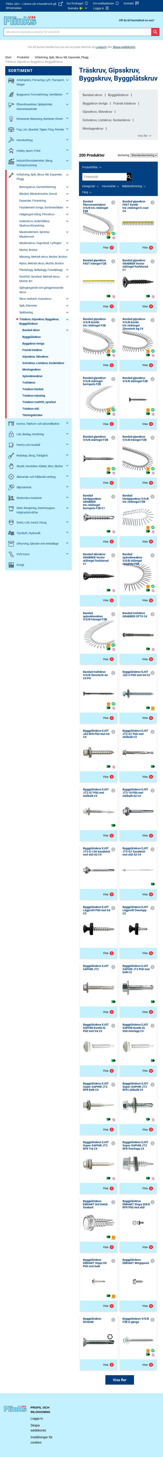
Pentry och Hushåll (24, 445)
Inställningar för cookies (42, 1439)
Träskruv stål (30, 408)
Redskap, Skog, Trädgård (28, 456)
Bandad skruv (31, 330)
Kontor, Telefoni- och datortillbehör (33, 424)
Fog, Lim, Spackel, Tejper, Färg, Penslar (36, 129)
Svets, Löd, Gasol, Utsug (27, 522)
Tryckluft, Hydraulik (24, 533)
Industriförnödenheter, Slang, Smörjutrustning (30, 162)
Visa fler (145, 135)
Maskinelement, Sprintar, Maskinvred (34, 234)
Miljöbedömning (132, 186)
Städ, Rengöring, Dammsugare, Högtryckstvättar (31, 510)
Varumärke (109, 186)
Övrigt (16, 565)
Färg (85, 192)
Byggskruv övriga (33, 343)
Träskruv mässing (33, 395)
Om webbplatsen (106, 3)
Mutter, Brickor (28, 249)
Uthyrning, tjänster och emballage (33, 544)
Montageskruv (31, 369)
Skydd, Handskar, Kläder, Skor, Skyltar (35, 466)
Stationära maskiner (25, 498)
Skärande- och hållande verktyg (32, 477)
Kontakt (131, 3)
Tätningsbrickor (32, 415)
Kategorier (88, 186)
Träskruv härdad (32, 389)
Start (8, 57)
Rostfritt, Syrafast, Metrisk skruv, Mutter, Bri (39, 279)
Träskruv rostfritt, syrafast (39, 402)
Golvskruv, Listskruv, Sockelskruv (43, 363)
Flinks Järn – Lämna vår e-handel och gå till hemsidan (34, 6)
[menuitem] (78, 8)
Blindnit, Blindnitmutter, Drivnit (38, 193)
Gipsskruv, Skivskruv (35, 356)
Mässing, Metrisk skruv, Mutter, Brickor (43, 256)
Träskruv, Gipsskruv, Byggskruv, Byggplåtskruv (39, 321)
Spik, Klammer (28, 305)
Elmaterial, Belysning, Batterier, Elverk (35, 119)
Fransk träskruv (32, 350)
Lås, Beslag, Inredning (26, 434)
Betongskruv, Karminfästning (37, 187)
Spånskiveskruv (32, 376)
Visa (108, 247)
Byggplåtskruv (31, 337)
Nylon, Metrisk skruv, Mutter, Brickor (41, 263)
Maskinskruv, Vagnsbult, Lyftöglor (40, 243)
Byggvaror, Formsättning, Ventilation (35, 94)
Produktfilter (90, 167)
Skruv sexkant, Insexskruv (35, 298)
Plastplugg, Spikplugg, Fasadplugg (40, 269)
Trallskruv (28, 382)
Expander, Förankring (32, 200)
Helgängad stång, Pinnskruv (37, 214)
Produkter (23, 57)
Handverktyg (20, 140)
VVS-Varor (19, 554)
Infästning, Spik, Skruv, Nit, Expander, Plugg (61, 57)
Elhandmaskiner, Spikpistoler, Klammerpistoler (30, 106)
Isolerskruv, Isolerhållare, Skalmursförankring (34, 223)
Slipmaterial (19, 487)
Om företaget (77, 3)
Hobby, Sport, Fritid (24, 151)
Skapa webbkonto (38, 1428)
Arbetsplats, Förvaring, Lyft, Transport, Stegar (36, 82)
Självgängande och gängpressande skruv (41, 290)
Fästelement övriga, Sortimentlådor (41, 207)
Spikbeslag (26, 312)
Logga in (37, 1418)
